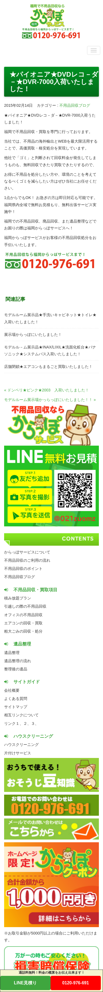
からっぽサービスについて (27, 552)
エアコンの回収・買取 (23, 623)
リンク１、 (13, 723)
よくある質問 (15, 698)
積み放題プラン (17, 598)
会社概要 (12, 690)
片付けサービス (17, 753)
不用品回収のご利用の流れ (27, 560)
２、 (27, 723)
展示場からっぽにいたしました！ (33, 334)
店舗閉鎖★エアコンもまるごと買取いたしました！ (48, 366)
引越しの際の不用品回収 (25, 606)
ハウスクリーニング (21, 744)
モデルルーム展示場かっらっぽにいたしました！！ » (50, 399)
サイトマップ (15, 707)
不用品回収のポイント (23, 568)
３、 (35, 723)
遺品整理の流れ (17, 661)
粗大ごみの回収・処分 (23, 631)
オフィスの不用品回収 (23, 615)
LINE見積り (25, 983)
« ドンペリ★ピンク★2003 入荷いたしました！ (46, 390)
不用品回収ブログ (74, 105)
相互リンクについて (21, 715)
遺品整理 (12, 652)
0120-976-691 (75, 983)
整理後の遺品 (15, 669)
